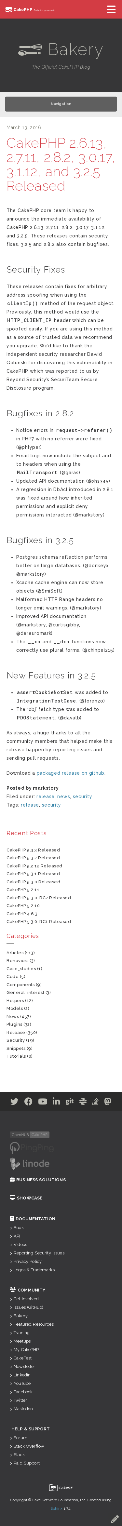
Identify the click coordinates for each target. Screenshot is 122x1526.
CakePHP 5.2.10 (23, 905)
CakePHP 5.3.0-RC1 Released (39, 921)
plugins (14, 1024)
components (20, 984)
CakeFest (21, 1358)
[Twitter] (14, 1103)
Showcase (26, 1198)
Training (20, 1332)
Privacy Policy (26, 1261)
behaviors (18, 960)
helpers (15, 1000)
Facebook (21, 1391)
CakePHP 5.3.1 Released (33, 873)
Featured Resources (32, 1324)
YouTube (20, 1383)
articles (15, 952)
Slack (17, 1454)
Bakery (19, 1315)
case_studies (21, 968)
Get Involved (24, 1298)
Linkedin (20, 1374)
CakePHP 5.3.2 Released (33, 857)
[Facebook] (28, 1103)
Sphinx (56, 1508)
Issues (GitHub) (26, 1307)
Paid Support (25, 1463)
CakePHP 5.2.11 (23, 889)
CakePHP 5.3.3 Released (33, 850)
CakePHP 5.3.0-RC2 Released (39, 897)
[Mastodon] (108, 1103)
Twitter (18, 1400)
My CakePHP (24, 1349)
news (63, 796)
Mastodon (21, 1408)
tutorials (16, 1056)
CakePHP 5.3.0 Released (33, 881)
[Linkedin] (56, 1103)
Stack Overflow (27, 1446)
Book (17, 1227)
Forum (18, 1437)
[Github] (70, 1103)
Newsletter (22, 1366)
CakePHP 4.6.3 (22, 913)
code (13, 976)
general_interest (25, 992)
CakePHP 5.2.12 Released (34, 865)
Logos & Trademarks (32, 1269)
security (82, 796)
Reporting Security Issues (37, 1253)
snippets (16, 1048)
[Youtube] (42, 1103)
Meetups (20, 1341)
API (15, 1236)
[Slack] (83, 1103)
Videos (18, 1244)
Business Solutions (38, 1179)
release (45, 796)
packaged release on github (70, 773)
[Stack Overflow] (95, 1103)
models (15, 1008)
